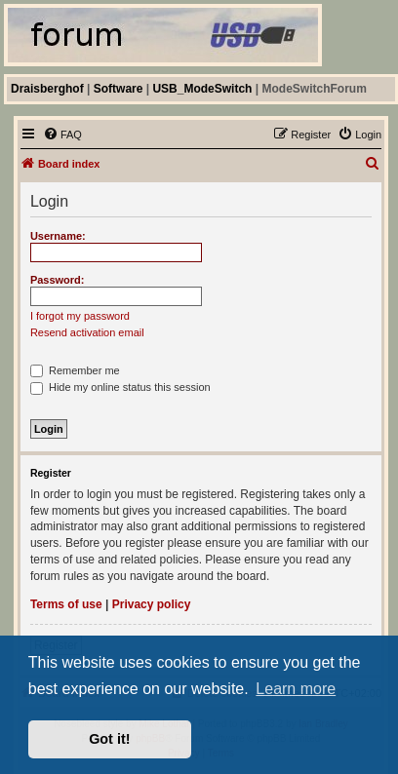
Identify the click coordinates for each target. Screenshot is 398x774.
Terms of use (66, 604)
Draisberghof (47, 89)
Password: (57, 280)
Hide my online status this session (120, 387)
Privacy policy (151, 604)
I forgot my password (80, 316)
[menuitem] (62, 134)
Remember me (75, 370)
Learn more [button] (296, 688)
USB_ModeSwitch (202, 89)
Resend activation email (87, 332)
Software (118, 89)
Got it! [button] (109, 739)
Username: (58, 236)
